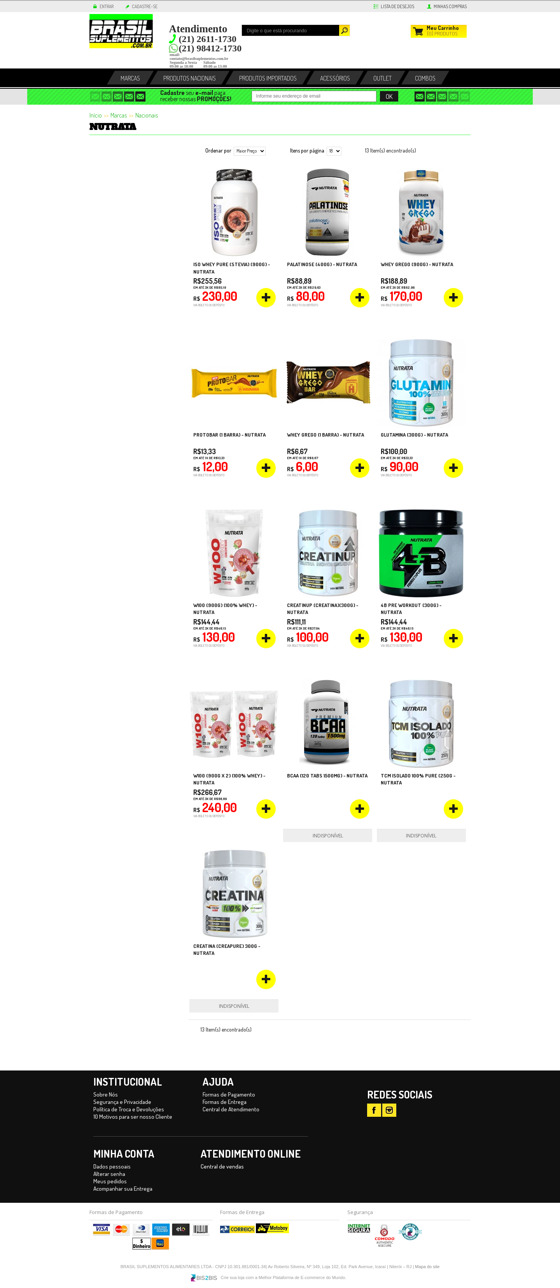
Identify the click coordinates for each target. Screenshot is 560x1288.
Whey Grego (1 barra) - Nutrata (325, 435)
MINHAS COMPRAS (450, 6)
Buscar (344, 30)
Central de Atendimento (231, 1109)
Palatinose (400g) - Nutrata (322, 264)
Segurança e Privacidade (122, 1102)
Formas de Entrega (225, 1102)
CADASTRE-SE (145, 6)
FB (374, 1110)
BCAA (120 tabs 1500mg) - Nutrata (327, 775)
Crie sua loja (233, 1277)
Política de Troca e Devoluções (128, 1109)
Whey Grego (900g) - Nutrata (417, 264)
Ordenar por (218, 150)
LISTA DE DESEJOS (397, 6)
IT (389, 1110)
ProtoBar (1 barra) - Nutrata (229, 435)
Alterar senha (109, 1173)
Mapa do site (427, 1266)
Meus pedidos (110, 1181)
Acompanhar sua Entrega (122, 1188)
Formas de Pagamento (229, 1094)
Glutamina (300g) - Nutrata (414, 435)
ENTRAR (107, 6)
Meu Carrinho (417, 30)
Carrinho (443, 28)
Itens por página (307, 150)
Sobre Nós (105, 1094)
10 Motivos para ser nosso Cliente (132, 1116)
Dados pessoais (112, 1166)
